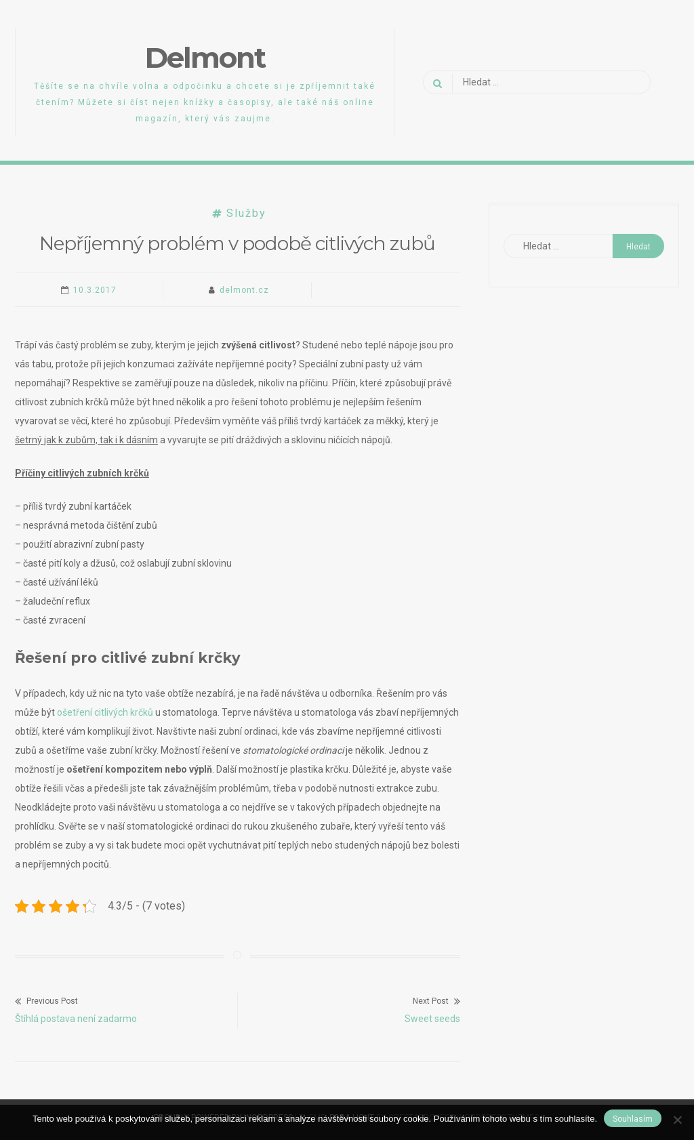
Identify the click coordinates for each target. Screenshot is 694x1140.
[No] (677, 1119)
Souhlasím (633, 1119)
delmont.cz (244, 290)
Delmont (205, 57)
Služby (246, 213)
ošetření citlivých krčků (105, 712)
